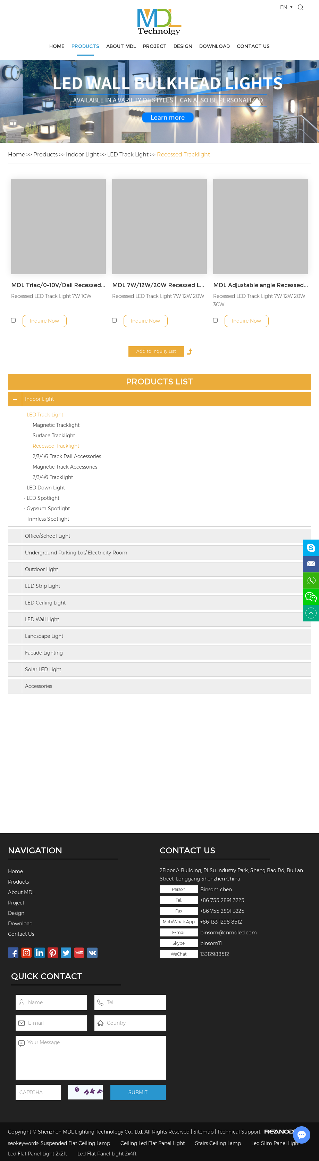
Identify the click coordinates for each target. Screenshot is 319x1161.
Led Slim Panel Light (275, 1143)
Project (155, 46)
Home (57, 46)
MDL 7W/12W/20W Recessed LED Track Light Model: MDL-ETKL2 (159, 285)
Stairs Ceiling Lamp (218, 1143)
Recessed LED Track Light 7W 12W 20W (158, 296)
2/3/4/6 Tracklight (53, 477)
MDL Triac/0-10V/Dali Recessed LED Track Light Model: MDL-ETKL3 (58, 285)
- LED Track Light (43, 415)
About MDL (121, 46)
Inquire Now (44, 321)
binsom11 (211, 943)
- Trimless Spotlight (46, 519)
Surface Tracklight (54, 435)
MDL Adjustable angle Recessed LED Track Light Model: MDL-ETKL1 (260, 285)
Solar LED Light (43, 669)
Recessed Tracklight (183, 154)
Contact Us (253, 46)
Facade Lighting (44, 653)
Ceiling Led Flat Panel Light (152, 1143)
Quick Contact (46, 976)
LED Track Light (128, 154)
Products (85, 46)
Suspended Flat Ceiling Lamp (75, 1143)
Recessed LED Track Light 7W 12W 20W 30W (259, 300)
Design (183, 46)
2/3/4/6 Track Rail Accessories (67, 456)
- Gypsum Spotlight (47, 508)
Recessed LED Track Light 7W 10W (51, 296)
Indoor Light (82, 154)
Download (214, 46)
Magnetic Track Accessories (65, 467)
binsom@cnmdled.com (228, 932)
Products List (159, 381)
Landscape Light (44, 636)
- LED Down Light (44, 488)
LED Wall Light (42, 619)
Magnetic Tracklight (56, 425)
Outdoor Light (41, 569)
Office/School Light (47, 536)
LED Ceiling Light (45, 603)
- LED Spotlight (41, 498)
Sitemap (203, 1132)
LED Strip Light (42, 586)
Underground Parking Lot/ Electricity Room (76, 553)
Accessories (38, 686)
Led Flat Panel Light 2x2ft (37, 1154)
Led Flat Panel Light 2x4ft (106, 1154)
